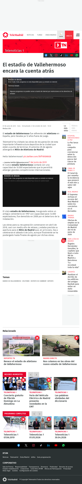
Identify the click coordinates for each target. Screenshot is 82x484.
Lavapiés (71, 272)
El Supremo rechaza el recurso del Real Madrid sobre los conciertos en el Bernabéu (64, 193)
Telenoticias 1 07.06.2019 (14, 423)
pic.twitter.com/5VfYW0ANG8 (37, 156)
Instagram (56, 55)
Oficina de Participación (53, 469)
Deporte (50, 281)
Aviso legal (6, 471)
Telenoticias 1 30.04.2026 (65, 423)
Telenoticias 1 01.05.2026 (40, 423)
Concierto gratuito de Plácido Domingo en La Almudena (14, 383)
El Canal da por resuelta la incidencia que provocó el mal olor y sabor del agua (64, 169)
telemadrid (10, 479)
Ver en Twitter (26, 445)
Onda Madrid (50, 35)
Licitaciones (24, 469)
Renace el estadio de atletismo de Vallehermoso (21, 345)
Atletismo (26, 281)
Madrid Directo (50, 358)
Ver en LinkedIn (48, 445)
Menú (77, 35)
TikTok (61, 55)
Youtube (71, 55)
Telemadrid (14, 457)
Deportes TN (9, 358)
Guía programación (44, 457)
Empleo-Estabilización (11, 469)
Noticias (30, 35)
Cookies (15, 471)
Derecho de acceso (66, 467)
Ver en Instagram (33, 445)
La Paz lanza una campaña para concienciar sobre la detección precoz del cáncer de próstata (64, 137)
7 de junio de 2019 (38, 162)
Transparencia (34, 467)
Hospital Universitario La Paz (73, 138)
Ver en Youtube (56, 445)
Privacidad (67, 469)
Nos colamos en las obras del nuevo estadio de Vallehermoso (60, 345)
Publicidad (53, 467)
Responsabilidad (21, 467)
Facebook (46, 55)
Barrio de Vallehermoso (12, 281)
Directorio (44, 467)
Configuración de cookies (28, 471)
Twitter (51, 55)
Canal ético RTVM (37, 469)
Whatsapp (76, 55)
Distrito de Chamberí (38, 281)
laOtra (33, 457)
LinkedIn (66, 55)
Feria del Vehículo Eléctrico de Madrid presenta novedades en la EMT (40, 383)
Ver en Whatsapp (63, 445)
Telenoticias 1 (10, 392)
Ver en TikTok (41, 445)
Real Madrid (73, 192)
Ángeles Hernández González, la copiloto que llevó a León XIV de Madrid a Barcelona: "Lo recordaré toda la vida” (64, 240)
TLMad (39, 35)
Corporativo (9, 463)
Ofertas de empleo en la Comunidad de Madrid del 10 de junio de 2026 (64, 216)
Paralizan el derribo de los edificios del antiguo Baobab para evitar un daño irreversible (64, 273)
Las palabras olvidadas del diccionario (65, 383)
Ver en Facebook (18, 445)
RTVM (5, 453)
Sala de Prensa (8, 467)
